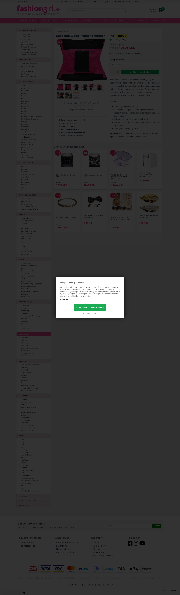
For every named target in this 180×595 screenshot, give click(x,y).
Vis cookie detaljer (90, 313)
